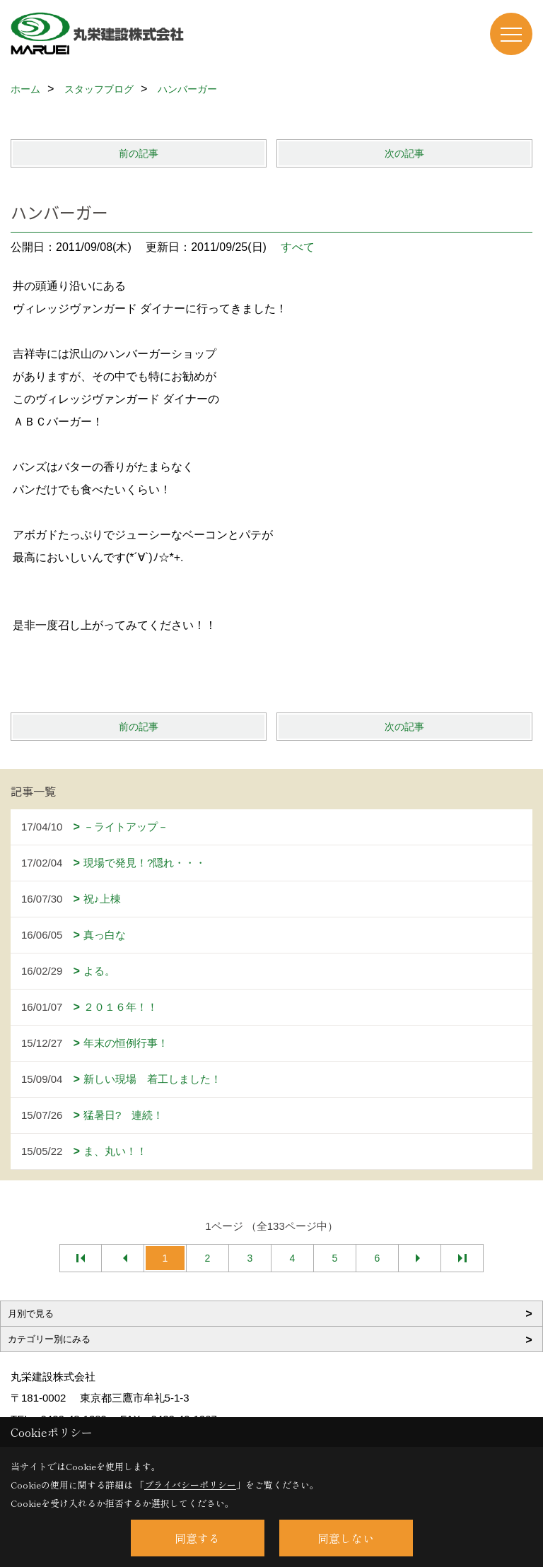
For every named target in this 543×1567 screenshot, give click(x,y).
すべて (298, 247)
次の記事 (404, 153)
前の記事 (138, 153)
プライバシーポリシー (190, 1484)
